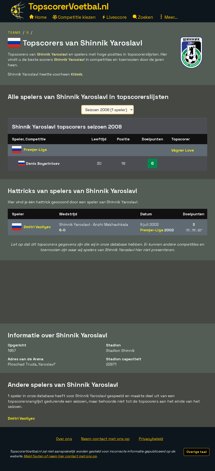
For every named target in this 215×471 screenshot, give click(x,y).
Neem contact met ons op (105, 438)
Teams (14, 32)
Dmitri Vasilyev (21, 418)
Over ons (64, 438)
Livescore (114, 17)
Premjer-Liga (157, 230)
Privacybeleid (151, 438)
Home (38, 17)
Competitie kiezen (74, 17)
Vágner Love (182, 150)
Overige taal (196, 452)
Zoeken (143, 17)
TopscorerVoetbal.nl (68, 6)
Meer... (168, 17)
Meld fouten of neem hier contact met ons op (60, 456)
